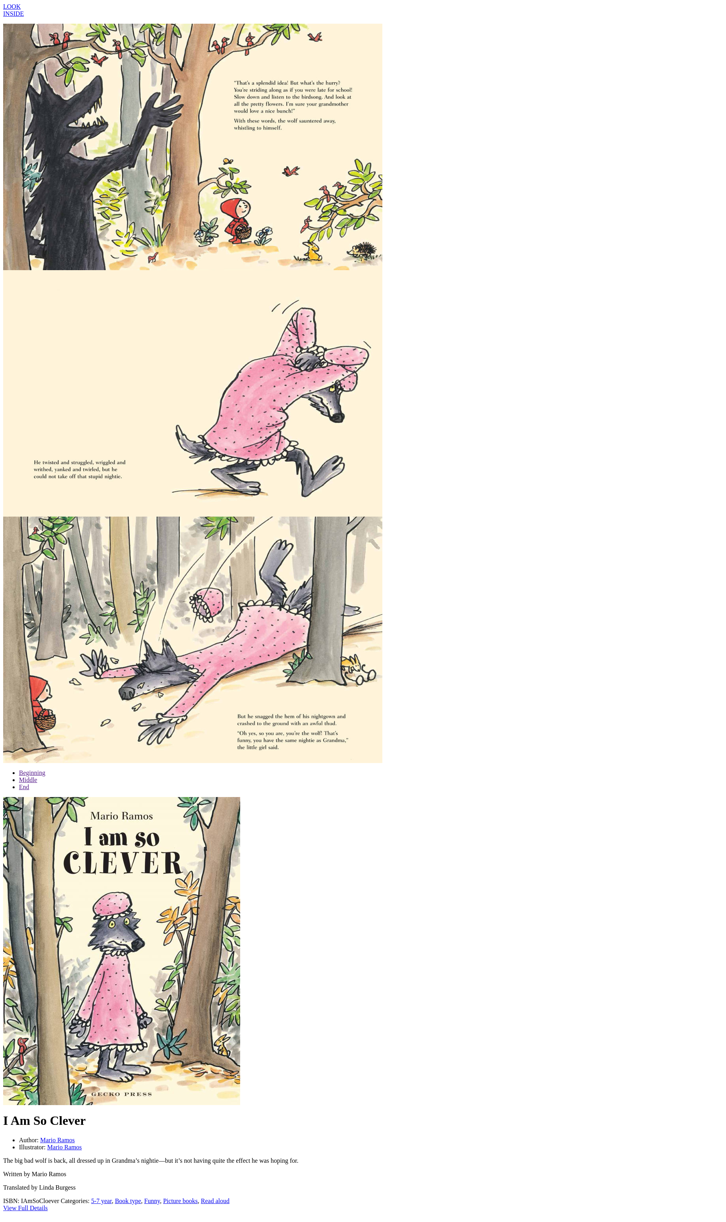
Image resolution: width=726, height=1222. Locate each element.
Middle (28, 779)
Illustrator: (33, 1147)
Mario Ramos (57, 1140)
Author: (29, 1140)
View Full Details (25, 1208)
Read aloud (215, 1201)
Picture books (180, 1201)
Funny (152, 1201)
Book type (128, 1201)
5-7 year (101, 1201)
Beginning (32, 772)
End (24, 787)
